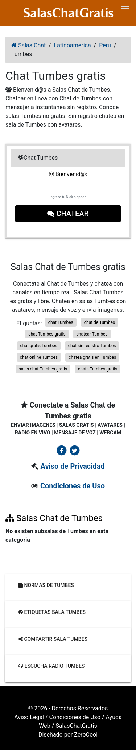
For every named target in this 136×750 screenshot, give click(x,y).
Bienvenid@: (68, 174)
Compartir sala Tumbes (52, 639)
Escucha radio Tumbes (51, 666)
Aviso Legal (29, 717)
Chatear (68, 213)
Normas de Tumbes (46, 585)
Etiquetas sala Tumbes (52, 612)
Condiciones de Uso (72, 485)
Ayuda (114, 717)
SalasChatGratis (76, 725)
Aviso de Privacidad (72, 466)
